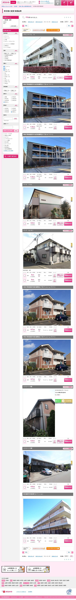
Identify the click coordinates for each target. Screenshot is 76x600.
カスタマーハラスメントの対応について (33, 597)
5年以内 (6, 98)
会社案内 (30, 591)
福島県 (32, 580)
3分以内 (6, 108)
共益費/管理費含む (9, 55)
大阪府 (49, 582)
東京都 (15, 6)
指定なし (7, 102)
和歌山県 (60, 582)
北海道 (7, 580)
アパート (7, 36)
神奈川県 (56, 580)
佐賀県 (42, 585)
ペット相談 (7, 140)
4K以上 (6, 83)
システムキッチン (9, 138)
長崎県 (45, 585)
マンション (7, 37)
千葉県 (60, 580)
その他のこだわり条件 (8, 150)
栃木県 (44, 580)
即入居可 (7, 142)
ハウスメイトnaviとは (21, 591)
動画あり (7, 45)
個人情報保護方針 (5, 597)
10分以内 (7, 110)
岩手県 (21, 580)
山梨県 (6, 582)
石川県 (34, 582)
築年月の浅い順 (39, 21)
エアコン (7, 137)
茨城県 (67, 580)
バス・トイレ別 (8, 133)
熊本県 (49, 585)
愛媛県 (27, 585)
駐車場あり (7, 147)
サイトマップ (14, 597)
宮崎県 (56, 585)
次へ (69, 25)
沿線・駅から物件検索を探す (25, 6)
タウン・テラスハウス (10, 41)
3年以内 (14, 96)
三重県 (20, 582)
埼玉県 (64, 580)
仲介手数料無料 (8, 60)
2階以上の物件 (8, 135)
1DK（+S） (7, 69)
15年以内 (7, 100)
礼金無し (7, 58)
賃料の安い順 (31, 21)
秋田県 (18, 580)
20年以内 (14, 100)
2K (5, 73)
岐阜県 (16, 582)
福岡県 (38, 585)
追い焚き (7, 145)
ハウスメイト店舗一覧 (44, 1)
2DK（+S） (7, 75)
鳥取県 (6, 585)
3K (5, 78)
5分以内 (14, 108)
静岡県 (9, 582)
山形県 (25, 580)
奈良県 (56, 582)
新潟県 (31, 582)
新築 (6, 96)
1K (5, 68)
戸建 (6, 39)
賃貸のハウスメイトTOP (7, 6)
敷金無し (7, 56)
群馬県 (40, 580)
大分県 (53, 585)
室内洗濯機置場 (8, 148)
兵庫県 (52, 582)
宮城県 (28, 580)
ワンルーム (7, 66)
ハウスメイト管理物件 (10, 43)
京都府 (45, 582)
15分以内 (14, 110)
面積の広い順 (55, 21)
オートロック (8, 143)
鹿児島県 (60, 585)
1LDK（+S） (8, 71)
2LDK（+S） (8, 76)
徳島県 (31, 585)
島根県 (9, 585)
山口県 (16, 585)
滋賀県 (42, 582)
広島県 (13, 585)
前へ (26, 25)
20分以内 (7, 111)
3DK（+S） (7, 80)
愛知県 (13, 582)
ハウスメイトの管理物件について (47, 2)
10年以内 (14, 98)
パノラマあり (8, 47)
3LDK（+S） (8, 81)
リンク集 (21, 597)
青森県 (14, 580)
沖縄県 (64, 585)
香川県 (24, 585)
